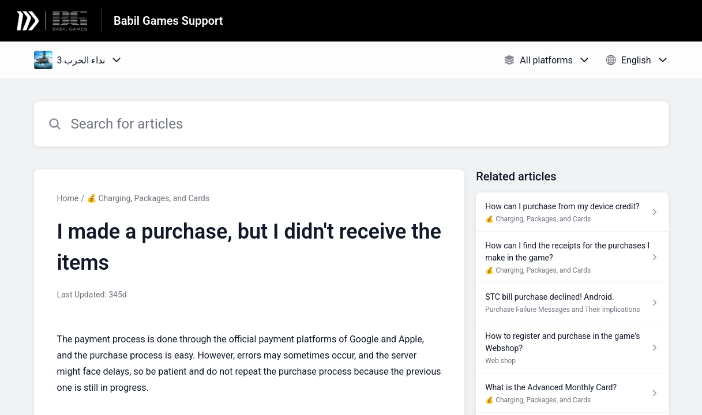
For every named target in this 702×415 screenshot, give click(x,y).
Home (68, 198)
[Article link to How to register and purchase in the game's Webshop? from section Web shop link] (572, 347)
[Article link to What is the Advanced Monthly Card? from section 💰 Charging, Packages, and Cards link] (572, 393)
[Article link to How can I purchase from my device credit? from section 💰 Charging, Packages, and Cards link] (572, 212)
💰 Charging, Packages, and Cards (148, 198)
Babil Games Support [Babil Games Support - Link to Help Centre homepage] (168, 21)
